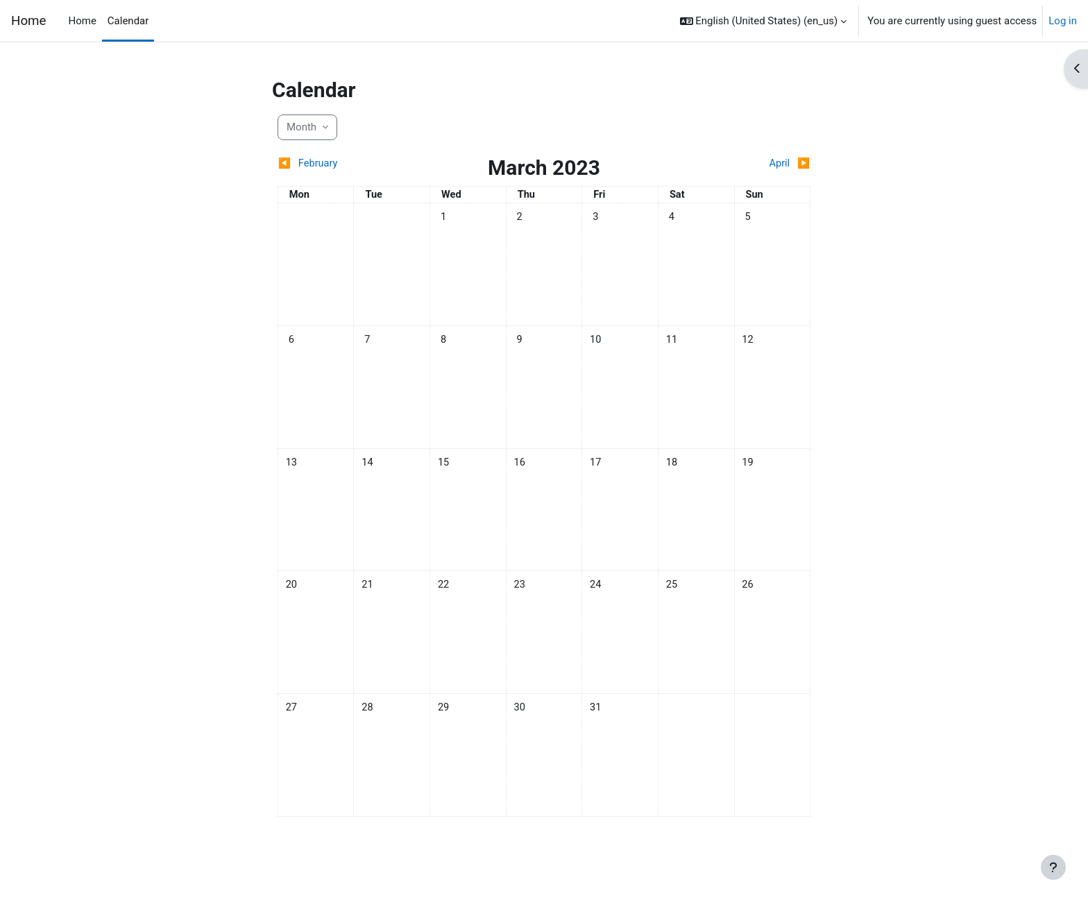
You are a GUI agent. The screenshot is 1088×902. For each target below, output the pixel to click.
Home (28, 20)
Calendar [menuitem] (128, 21)
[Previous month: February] (344, 164)
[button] (763, 21)
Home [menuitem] (82, 21)
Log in (1062, 21)
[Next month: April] (743, 164)
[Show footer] (1053, 867)
